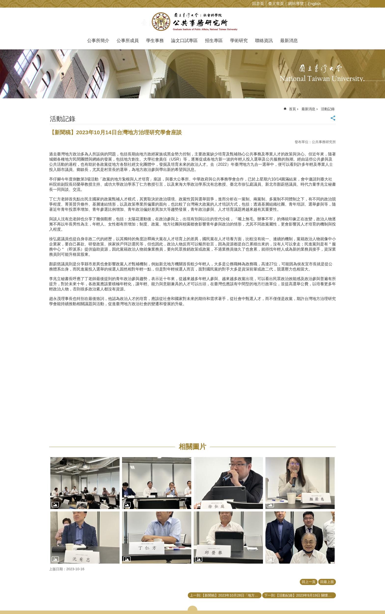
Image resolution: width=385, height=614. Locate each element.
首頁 (292, 109)
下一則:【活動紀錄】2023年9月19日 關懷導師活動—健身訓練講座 (300, 595)
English (314, 4)
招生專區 (214, 40)
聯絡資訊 (264, 40)
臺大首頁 (276, 3)
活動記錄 (328, 109)
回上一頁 (309, 582)
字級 (374, 3)
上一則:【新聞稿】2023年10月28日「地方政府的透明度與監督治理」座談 (225, 595)
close (192, 608)
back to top (371, 600)
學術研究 (239, 40)
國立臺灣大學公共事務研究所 (192, 21)
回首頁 (258, 3)
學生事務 (155, 40)
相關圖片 (192, 446)
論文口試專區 (184, 40)
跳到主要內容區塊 (2, 2)
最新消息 (289, 40)
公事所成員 (128, 40)
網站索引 (381, 3)
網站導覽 (296, 3)
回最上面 (327, 582)
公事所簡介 (98, 40)
